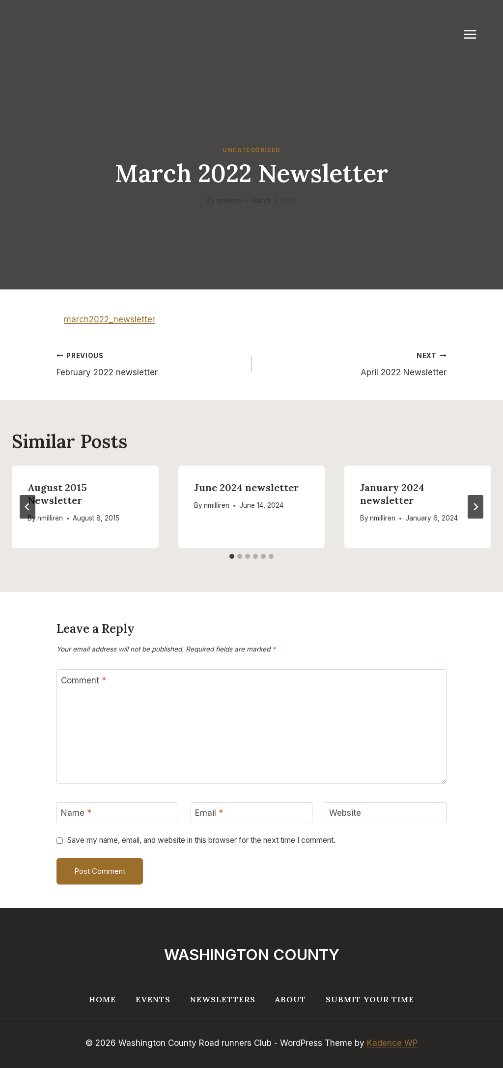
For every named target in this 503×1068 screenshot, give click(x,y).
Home (102, 999)
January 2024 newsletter (392, 493)
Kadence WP (392, 1043)
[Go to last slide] (27, 507)
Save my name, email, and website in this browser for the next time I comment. (201, 840)
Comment (83, 680)
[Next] (475, 507)
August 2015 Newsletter (57, 493)
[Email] (251, 812)
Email (209, 813)
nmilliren (229, 201)
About (290, 999)
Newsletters (222, 999)
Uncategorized (251, 150)
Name (76, 813)
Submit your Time (370, 999)
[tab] (231, 556)
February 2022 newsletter (149, 363)
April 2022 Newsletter (353, 363)
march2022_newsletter (109, 319)
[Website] (386, 812)
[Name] (117, 812)
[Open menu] (475, 34)
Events (153, 999)
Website (345, 813)
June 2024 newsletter (246, 487)
